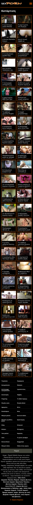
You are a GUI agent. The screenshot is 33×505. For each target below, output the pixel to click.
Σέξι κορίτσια (8, 467)
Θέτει (18, 407)
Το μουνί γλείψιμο (22, 437)
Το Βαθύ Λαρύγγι (22, 399)
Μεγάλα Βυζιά (21, 403)
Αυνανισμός (5, 394)
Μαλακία (19, 385)
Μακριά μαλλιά (5, 415)
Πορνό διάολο (13, 455)
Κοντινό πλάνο (21, 415)
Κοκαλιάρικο (5, 411)
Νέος (18, 411)
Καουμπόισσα (5, 385)
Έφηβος (19, 394)
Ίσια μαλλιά (4, 433)
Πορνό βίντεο (8, 457)
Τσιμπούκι (4, 381)
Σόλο (2, 437)
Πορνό (16, 451)
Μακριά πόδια (5, 446)
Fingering (4, 399)
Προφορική (20, 381)
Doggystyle (20, 441)
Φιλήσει (3, 429)
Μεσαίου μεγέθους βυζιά (6, 420)
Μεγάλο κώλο (5, 403)
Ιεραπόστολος (21, 389)
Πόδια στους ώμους (23, 446)
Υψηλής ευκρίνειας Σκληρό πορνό (13, 465)
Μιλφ (2, 425)
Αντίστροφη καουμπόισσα (5, 390)
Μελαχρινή (20, 429)
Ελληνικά (20, 425)
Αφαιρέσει (4, 407)
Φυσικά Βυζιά (5, 441)
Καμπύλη (19, 433)
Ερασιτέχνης (21, 419)
